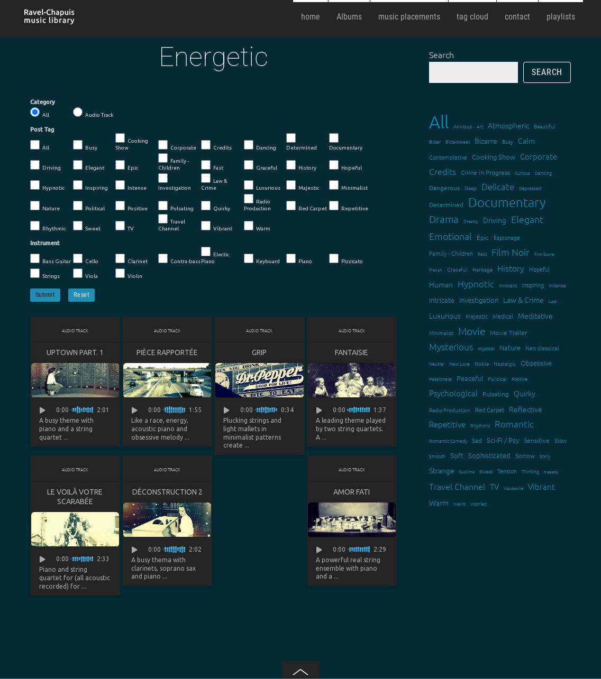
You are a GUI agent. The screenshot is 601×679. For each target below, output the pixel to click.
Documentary (345, 142)
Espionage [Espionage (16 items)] (507, 237)
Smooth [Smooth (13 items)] (437, 456)
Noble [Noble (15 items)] (482, 363)
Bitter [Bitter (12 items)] (435, 141)
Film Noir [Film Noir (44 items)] (510, 252)
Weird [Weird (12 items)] (459, 503)
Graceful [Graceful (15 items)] (457, 269)
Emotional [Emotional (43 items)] (450, 236)
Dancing (260, 145)
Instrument (45, 243)
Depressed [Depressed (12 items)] (530, 188)
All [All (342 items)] (439, 122)
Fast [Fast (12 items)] (482, 253)
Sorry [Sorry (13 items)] (545, 456)
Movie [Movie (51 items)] (471, 330)
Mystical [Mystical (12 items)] (486, 348)
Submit (45, 295)
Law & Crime (214, 182)
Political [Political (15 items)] (497, 379)
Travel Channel (171, 222)
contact (517, 17)
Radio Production (257, 202)
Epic (126, 165)
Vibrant (216, 226)
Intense (131, 185)
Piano (299, 259)
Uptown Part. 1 (75, 352)
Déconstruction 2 (167, 492)
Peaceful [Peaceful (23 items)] (470, 378)
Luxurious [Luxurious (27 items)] (445, 315)
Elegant (88, 165)
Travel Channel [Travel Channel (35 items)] (457, 486)
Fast (212, 165)
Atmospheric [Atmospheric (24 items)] (508, 125)
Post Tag (42, 129)
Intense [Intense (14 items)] (557, 285)
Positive (131, 206)
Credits (216, 145)
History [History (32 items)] (510, 268)
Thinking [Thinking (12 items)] (530, 471)
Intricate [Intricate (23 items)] (441, 300)
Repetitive (348, 206)
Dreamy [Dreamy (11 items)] (470, 221)
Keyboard (262, 259)
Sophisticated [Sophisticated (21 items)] (489, 455)
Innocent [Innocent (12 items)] (508, 285)
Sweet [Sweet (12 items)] (486, 471)
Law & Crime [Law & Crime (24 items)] (523, 299)
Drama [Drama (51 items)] (444, 218)
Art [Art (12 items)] (480, 126)
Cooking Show (131, 142)
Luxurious (262, 185)
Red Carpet (306, 206)
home (310, 17)
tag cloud (472, 17)
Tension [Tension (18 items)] (507, 471)
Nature (45, 206)
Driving (45, 165)
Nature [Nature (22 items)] (510, 347)
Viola (85, 273)
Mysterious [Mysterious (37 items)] (451, 346)
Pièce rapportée (167, 352)
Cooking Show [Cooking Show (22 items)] (493, 157)
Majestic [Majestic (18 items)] (477, 316)
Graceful (260, 165)
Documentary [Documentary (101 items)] (506, 202)
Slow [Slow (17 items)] (560, 440)
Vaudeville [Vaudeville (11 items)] (513, 488)
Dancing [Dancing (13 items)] (543, 172)
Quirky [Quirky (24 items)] (524, 393)
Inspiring (90, 185)
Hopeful (345, 165)
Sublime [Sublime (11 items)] (467, 471)
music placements (409, 17)
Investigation (174, 182)
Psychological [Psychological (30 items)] (453, 392)
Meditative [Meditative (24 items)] (535, 315)
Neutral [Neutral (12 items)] (436, 363)
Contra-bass (179, 259)
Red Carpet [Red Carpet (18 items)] (489, 409)
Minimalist (348, 185)
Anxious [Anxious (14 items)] (462, 126)
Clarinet (131, 259)
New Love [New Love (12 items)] (459, 363)
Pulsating (176, 206)
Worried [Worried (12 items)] (478, 503)
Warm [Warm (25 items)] (439, 502)
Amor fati (351, 492)
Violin (128, 273)
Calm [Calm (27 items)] (526, 140)
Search (441, 54)
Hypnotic (47, 185)
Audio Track (93, 112)
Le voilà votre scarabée (75, 497)
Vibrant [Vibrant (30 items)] (541, 486)
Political (89, 206)
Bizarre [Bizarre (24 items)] (486, 140)
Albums (349, 17)
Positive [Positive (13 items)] (519, 379)
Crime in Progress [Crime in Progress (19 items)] (485, 172)
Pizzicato (346, 259)
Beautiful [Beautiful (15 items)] (545, 126)
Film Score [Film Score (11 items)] (544, 253)
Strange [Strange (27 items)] (441, 470)
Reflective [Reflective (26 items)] (525, 409)
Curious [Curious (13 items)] (522, 172)
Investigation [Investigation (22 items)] (478, 300)
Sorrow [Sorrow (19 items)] (525, 455)
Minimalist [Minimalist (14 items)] (441, 333)
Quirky (215, 206)
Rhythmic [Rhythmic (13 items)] (480, 425)
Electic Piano (215, 255)
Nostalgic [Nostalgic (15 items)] (505, 363)
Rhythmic (48, 226)
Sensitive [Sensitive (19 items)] (537, 440)
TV (124, 226)
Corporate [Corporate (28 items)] (538, 156)
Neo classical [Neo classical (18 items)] (542, 347)
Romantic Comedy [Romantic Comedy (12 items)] (448, 440)
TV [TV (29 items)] (494, 486)
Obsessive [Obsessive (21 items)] (536, 363)
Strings (45, 273)
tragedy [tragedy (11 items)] (551, 471)
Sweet (87, 226)
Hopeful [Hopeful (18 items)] (539, 269)
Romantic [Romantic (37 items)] (514, 424)
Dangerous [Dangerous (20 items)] (444, 187)
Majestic (302, 185)
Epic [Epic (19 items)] (483, 237)
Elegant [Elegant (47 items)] (527, 219)
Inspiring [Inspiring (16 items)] (533, 285)
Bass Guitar (50, 259)
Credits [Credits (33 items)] (442, 171)
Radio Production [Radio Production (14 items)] (449, 410)
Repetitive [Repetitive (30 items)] (447, 424)
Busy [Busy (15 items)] (507, 141)
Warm (257, 226)
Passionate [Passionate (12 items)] (440, 379)
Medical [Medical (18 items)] (503, 316)
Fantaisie (351, 352)
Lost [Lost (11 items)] (553, 300)
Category (42, 102)
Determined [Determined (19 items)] (446, 204)
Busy (85, 145)
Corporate (177, 145)
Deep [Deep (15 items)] (471, 188)
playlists (561, 17)
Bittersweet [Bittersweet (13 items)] (457, 141)
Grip (259, 352)
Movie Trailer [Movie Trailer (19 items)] (508, 332)
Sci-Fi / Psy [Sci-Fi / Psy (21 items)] (503, 440)
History (301, 165)
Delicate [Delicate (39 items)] (497, 186)
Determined (301, 142)
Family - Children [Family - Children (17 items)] (451, 253)
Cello (85, 259)
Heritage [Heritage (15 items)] (482, 269)
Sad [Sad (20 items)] (477, 440)
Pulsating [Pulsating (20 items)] (495, 393)
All (39, 112)
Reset (81, 295)
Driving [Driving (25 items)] (494, 220)
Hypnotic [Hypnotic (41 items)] (476, 284)
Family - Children (173, 162)
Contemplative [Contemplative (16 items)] (448, 157)
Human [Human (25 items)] (441, 284)
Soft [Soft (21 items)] (456, 455)
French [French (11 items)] (435, 269)
